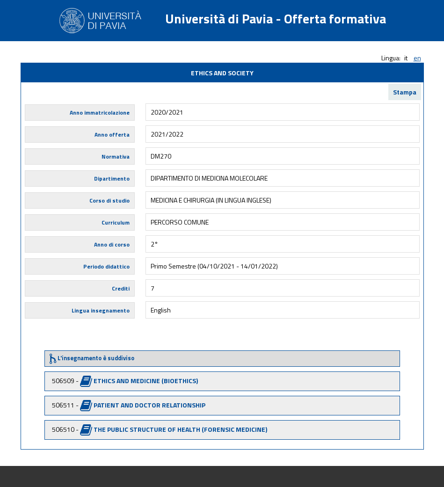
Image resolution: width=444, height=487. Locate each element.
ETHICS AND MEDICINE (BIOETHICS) (146, 380)
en (417, 58)
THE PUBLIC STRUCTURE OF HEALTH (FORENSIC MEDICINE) (180, 429)
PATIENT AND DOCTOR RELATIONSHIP (149, 405)
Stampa (404, 92)
